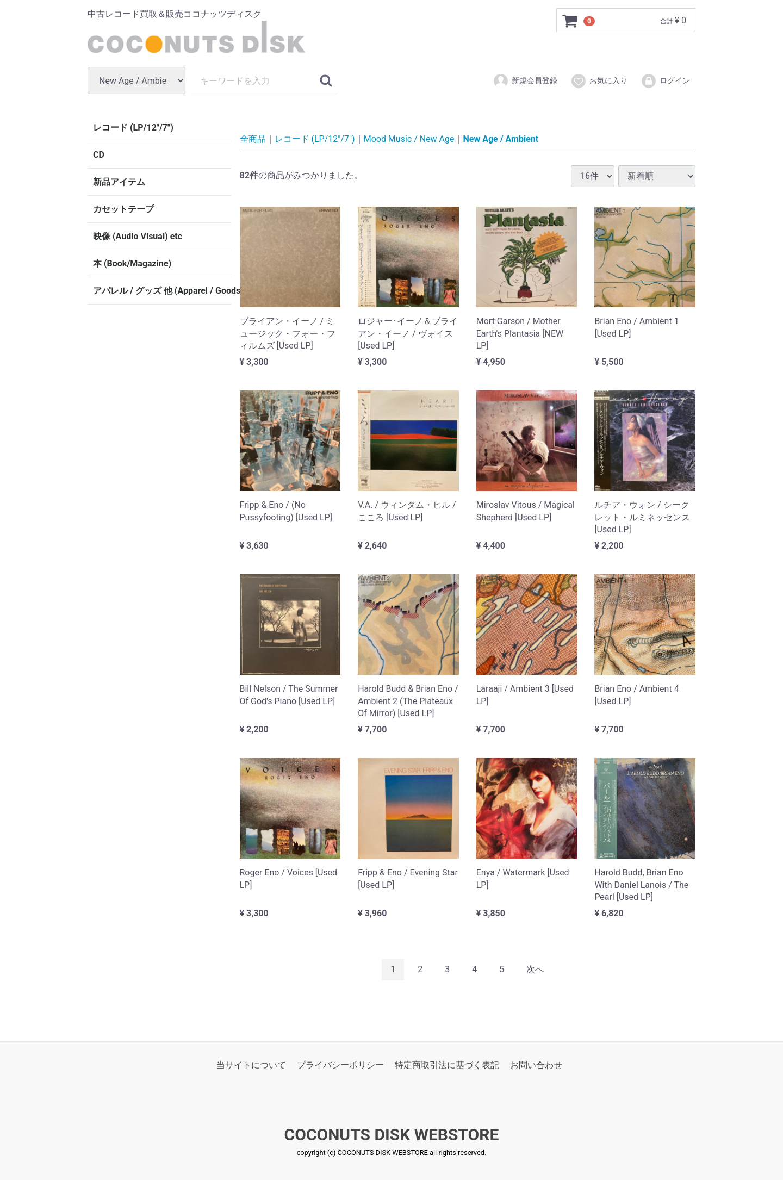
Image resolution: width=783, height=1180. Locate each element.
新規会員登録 (525, 81)
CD (98, 155)
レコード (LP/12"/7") (133, 127)
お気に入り (598, 81)
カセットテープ (123, 209)
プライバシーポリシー (340, 1064)
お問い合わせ (536, 1064)
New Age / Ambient (501, 139)
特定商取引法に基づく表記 (447, 1064)
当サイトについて (251, 1064)
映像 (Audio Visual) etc (137, 236)
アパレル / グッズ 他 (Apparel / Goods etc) (162, 290)
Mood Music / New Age (409, 139)
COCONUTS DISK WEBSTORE (391, 1134)
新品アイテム (119, 182)
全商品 (253, 139)
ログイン (665, 81)
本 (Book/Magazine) (132, 263)
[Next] (535, 969)
